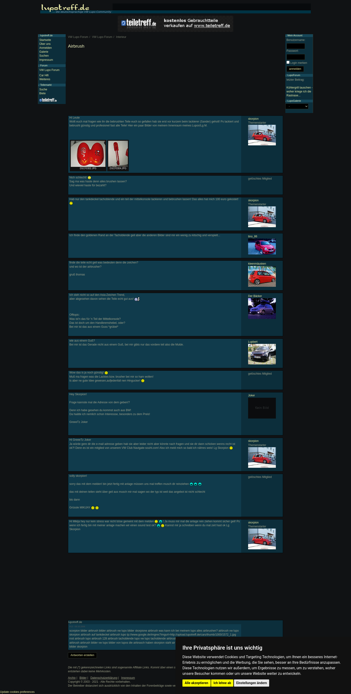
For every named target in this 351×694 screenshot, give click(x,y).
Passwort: (292, 50)
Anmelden (45, 47)
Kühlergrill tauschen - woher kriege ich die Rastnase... (299, 91)
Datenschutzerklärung (103, 677)
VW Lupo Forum (49, 70)
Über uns (45, 44)
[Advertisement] (175, 83)
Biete (42, 93)
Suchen (44, 55)
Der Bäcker (255, 296)
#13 (71, 626)
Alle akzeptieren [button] (196, 683)
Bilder (83, 677)
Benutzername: (295, 40)
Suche (43, 89)
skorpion (253, 118)
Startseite (45, 40)
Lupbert (253, 341)
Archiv (72, 677)
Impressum (46, 59)
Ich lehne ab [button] (222, 683)
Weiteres (44, 79)
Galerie (43, 51)
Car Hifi (44, 75)
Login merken (298, 62)
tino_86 (252, 236)
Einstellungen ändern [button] (251, 683)
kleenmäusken (257, 263)
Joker (251, 395)
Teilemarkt (46, 84)
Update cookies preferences (17, 692)
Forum (43, 65)
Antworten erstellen (82, 655)
